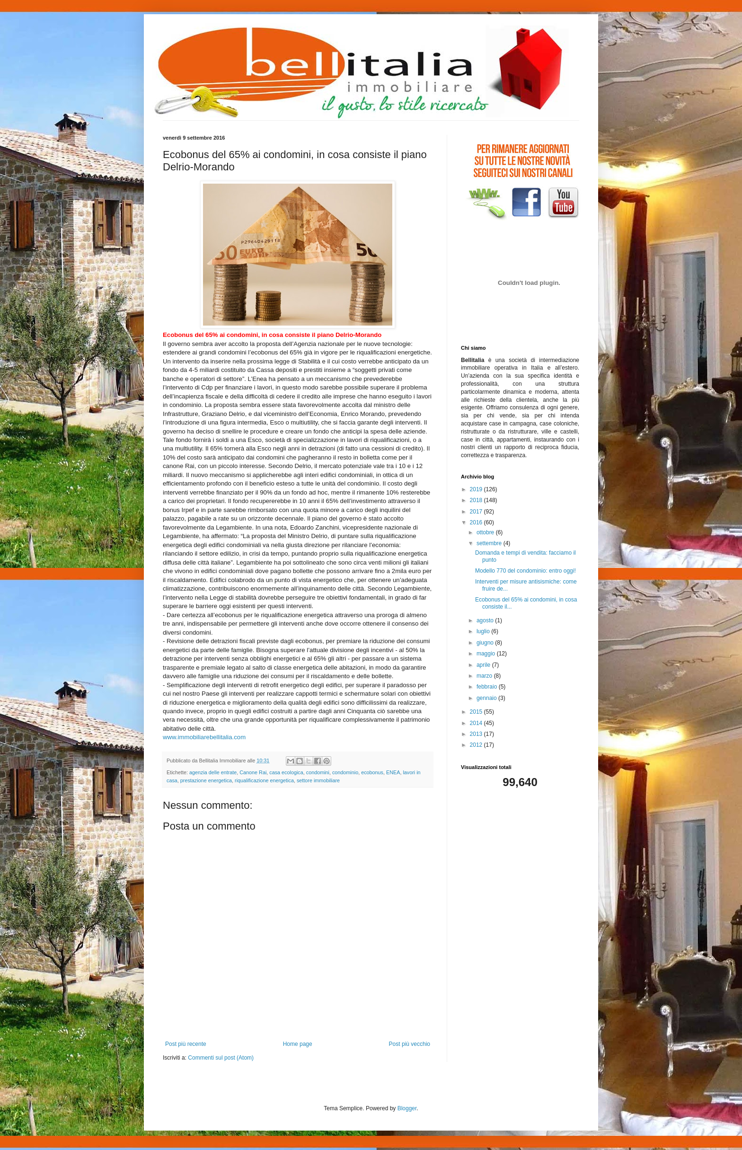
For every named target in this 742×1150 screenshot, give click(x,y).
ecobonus (372, 772)
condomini (317, 772)
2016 (477, 522)
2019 (477, 489)
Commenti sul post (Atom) (221, 1057)
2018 (477, 500)
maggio (487, 653)
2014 (477, 723)
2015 (477, 711)
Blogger (407, 1108)
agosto (486, 620)
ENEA (393, 772)
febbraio (488, 686)
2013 (477, 734)
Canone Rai (252, 772)
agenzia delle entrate (213, 772)
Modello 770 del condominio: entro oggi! (525, 570)
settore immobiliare (318, 780)
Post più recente (185, 1044)
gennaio (487, 698)
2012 (477, 745)
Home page (297, 1044)
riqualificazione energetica (264, 780)
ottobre (486, 532)
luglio (484, 631)
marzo (485, 675)
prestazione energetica (206, 780)
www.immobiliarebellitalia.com (204, 737)
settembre (490, 543)
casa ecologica (286, 772)
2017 (477, 511)
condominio (345, 772)
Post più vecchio (409, 1044)
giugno (486, 642)
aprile (484, 665)
